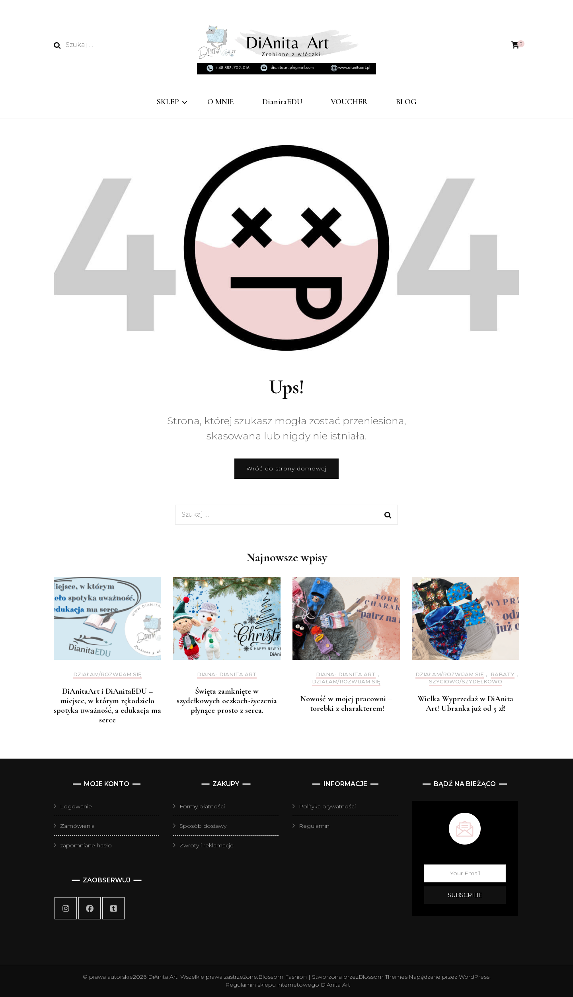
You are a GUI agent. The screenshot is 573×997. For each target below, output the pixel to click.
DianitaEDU (282, 102)
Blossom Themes (383, 976)
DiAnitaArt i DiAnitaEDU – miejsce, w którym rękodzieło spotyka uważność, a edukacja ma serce (107, 706)
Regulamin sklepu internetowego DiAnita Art (287, 984)
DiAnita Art (162, 976)
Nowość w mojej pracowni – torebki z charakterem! (346, 703)
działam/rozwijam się (107, 674)
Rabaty (503, 674)
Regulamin (314, 825)
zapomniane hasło (86, 845)
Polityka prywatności (327, 806)
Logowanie (76, 806)
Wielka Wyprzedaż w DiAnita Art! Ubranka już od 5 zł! (465, 703)
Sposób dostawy (202, 825)
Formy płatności (202, 806)
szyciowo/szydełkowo (465, 682)
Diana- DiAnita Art (227, 674)
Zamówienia (77, 825)
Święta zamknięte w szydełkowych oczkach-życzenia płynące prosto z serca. (227, 701)
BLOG (406, 102)
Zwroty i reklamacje (206, 845)
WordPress (474, 976)
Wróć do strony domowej (286, 468)
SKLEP (168, 102)
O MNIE (220, 102)
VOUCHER (349, 102)
